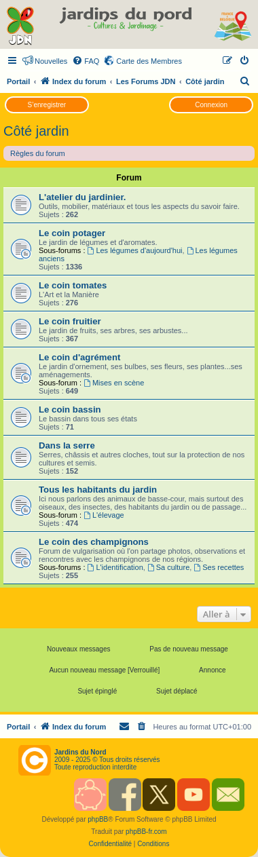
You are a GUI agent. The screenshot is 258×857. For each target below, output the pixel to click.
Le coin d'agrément (79, 357)
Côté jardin (36, 130)
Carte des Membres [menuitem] (149, 61)
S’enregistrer (46, 105)
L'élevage (104, 515)
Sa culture (168, 567)
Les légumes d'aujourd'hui (135, 250)
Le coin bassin (70, 409)
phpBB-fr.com (146, 831)
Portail (18, 81)
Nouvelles (51, 61)
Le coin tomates (73, 285)
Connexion (211, 105)
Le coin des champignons (94, 542)
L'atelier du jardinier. (82, 197)
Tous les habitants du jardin (98, 489)
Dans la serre (67, 445)
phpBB (98, 819)
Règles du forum (37, 153)
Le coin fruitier (70, 321)
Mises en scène (114, 383)
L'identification (115, 567)
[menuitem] (85, 61)
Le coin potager (72, 233)
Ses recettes (219, 567)
